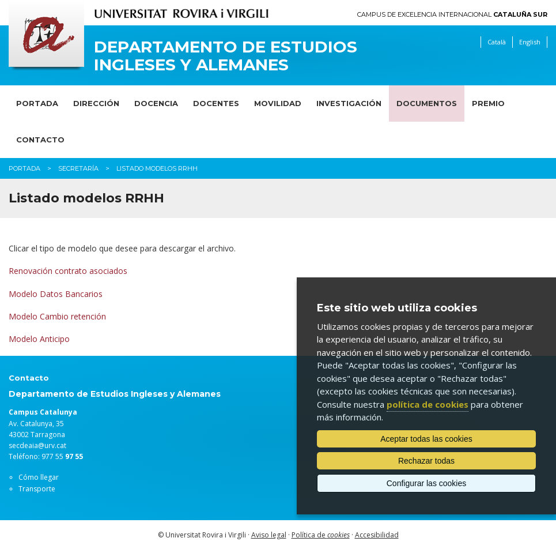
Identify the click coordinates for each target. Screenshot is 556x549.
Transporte (36, 489)
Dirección (96, 103)
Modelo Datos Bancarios (56, 293)
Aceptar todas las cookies (426, 438)
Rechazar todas (426, 460)
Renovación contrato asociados (68, 270)
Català (496, 41)
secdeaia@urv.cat (37, 445)
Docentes (216, 103)
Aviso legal (268, 535)
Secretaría (78, 168)
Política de (321, 535)
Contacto (40, 139)
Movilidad (277, 103)
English (529, 41)
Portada (37, 103)
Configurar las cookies (427, 483)
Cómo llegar (38, 477)
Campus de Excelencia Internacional (452, 15)
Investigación (348, 103)
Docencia (156, 103)
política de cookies (427, 404)
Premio (488, 103)
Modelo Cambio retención (57, 316)
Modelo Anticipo (39, 338)
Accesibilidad (377, 535)
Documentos (426, 103)
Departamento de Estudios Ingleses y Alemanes (225, 56)
